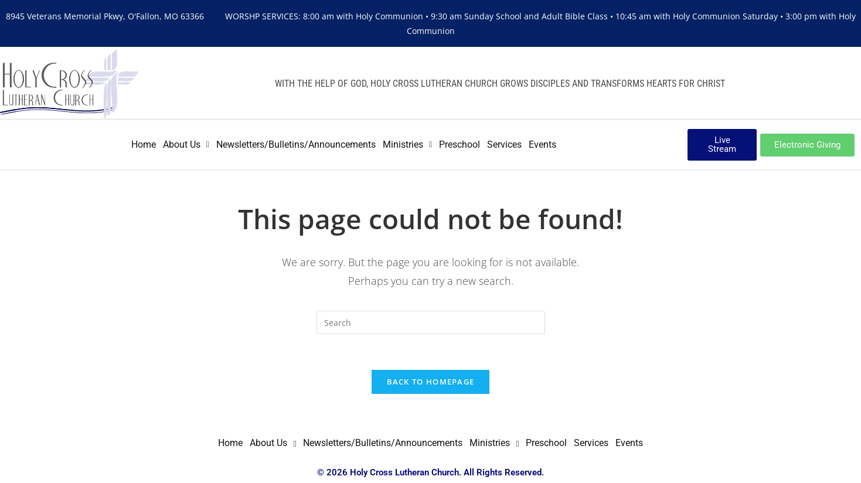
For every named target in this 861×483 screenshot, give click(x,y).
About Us (186, 144)
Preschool (459, 144)
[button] (186, 144)
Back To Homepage (431, 381)
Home (143, 144)
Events (542, 144)
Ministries (407, 144)
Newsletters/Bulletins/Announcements (296, 144)
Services (504, 144)
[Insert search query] (431, 322)
